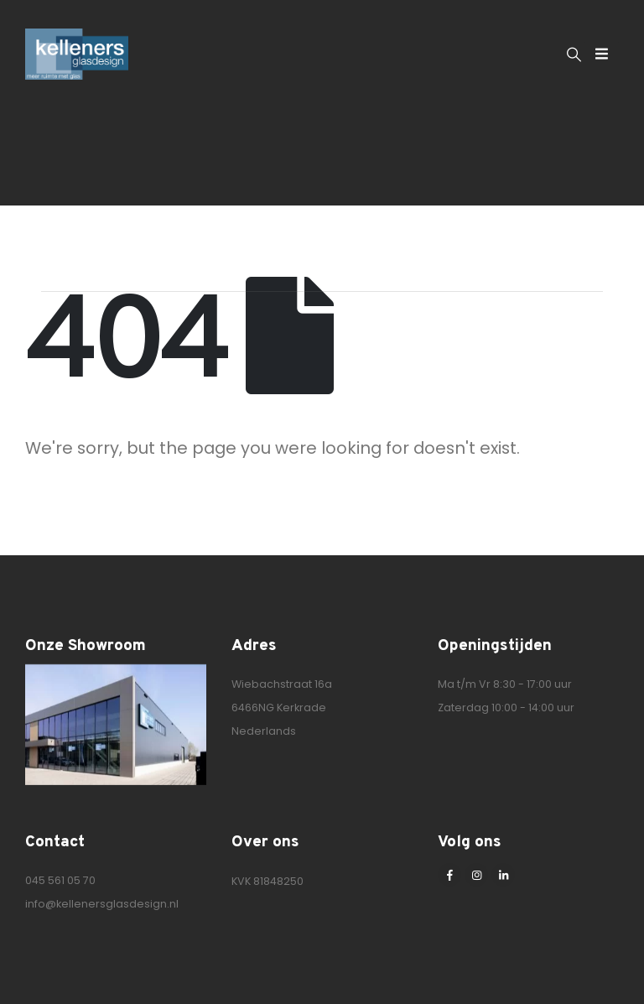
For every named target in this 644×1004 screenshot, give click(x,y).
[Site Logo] (76, 54)
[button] (574, 54)
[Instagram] (476, 875)
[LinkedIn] (503, 875)
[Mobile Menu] (601, 53)
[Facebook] (449, 875)
